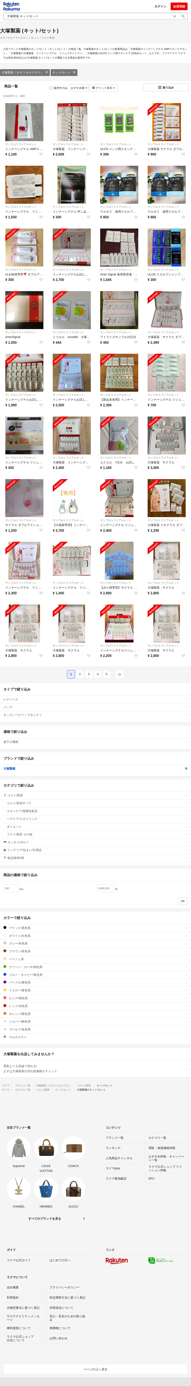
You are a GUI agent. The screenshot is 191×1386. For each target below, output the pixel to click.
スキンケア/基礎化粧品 (97, 811)
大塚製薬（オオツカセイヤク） (25, 72)
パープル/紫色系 (95, 982)
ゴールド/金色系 (95, 1029)
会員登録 (179, 6)
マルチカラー (95, 1037)
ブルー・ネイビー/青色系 (95, 974)
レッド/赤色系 (95, 1006)
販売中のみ (59, 88)
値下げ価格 (95, 742)
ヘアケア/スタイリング (97, 819)
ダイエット (97, 826)
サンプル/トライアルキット (21, 144)
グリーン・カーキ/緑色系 (95, 967)
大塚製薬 (95, 768)
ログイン (160, 6)
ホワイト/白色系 (95, 935)
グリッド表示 (103, 88)
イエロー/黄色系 (95, 990)
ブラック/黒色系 (95, 928)
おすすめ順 (79, 88)
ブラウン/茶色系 (95, 951)
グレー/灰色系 (95, 943)
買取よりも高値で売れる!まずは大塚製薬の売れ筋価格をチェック (95, 1068)
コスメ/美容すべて (97, 803)
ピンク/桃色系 (95, 998)
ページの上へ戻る (95, 1369)
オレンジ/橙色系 (95, 1014)
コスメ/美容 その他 (97, 834)
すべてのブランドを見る (44, 1218)
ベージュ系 (95, 959)
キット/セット (64, 72)
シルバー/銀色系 (95, 1021)
